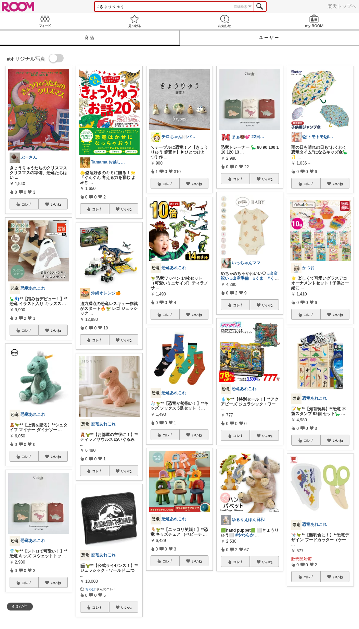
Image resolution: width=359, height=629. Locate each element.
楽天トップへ (342, 6)
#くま (258, 278)
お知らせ (224, 21)
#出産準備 (239, 278)
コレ (27, 204)
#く (271, 278)
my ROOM (314, 21)
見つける (134, 21)
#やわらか (244, 535)
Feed (45, 21)
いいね (56, 204)
